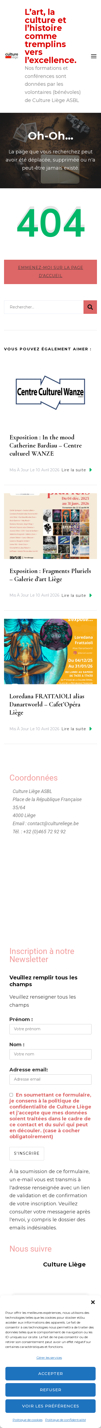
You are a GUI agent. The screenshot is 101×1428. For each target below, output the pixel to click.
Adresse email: (28, 1070)
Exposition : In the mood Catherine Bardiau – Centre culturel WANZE (45, 445)
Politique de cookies (28, 1420)
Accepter (50, 1373)
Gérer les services (49, 1357)
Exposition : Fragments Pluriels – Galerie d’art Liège (50, 575)
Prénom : (21, 1019)
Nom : (17, 1045)
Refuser (50, 1389)
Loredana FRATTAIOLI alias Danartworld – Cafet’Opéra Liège (46, 704)
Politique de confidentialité (65, 1420)
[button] (93, 1302)
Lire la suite (76, 470)
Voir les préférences (50, 1406)
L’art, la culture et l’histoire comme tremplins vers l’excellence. (50, 36)
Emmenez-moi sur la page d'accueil (50, 271)
